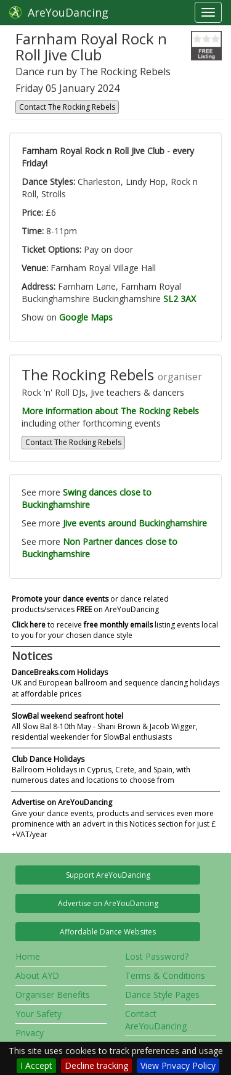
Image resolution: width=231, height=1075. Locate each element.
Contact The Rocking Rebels (67, 107)
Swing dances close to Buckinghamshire (87, 498)
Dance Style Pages (162, 994)
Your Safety (38, 1014)
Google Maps (86, 317)
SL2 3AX (179, 299)
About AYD (37, 975)
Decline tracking (96, 1065)
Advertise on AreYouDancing (108, 903)
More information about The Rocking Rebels (110, 411)
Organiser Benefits (52, 994)
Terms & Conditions (165, 975)
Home (27, 956)
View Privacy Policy (178, 1065)
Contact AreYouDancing (156, 1020)
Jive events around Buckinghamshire (135, 523)
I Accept (36, 1065)
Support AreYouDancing (108, 875)
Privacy (29, 1033)
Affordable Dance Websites (108, 931)
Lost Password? (156, 956)
